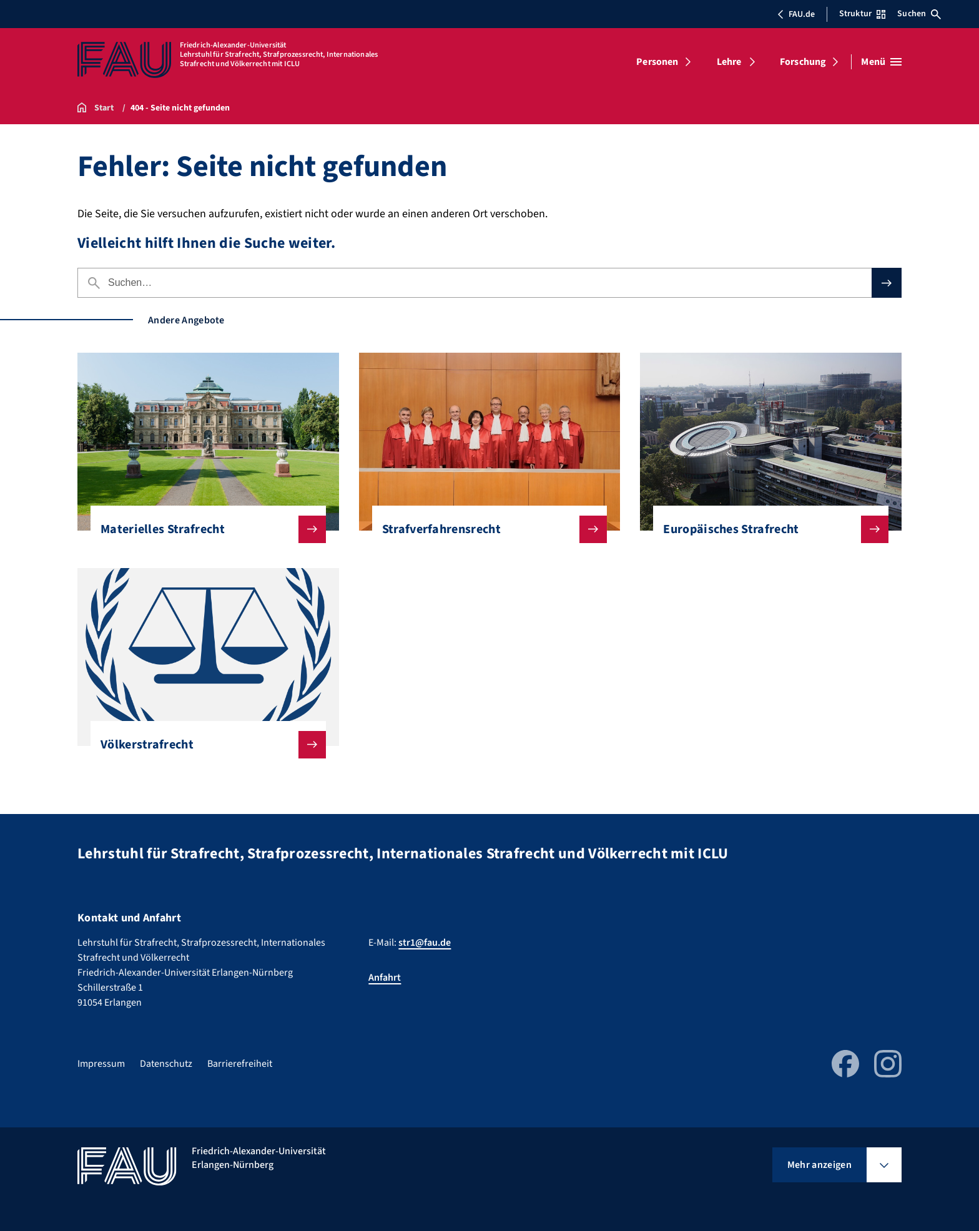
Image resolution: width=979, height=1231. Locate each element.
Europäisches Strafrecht (765, 529)
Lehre (729, 62)
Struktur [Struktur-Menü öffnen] (862, 13)
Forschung (803, 62)
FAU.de (796, 14)
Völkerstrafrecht (203, 744)
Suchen (919, 13)
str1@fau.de (424, 942)
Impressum (101, 1064)
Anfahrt (384, 977)
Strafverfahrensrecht (485, 529)
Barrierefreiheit (239, 1064)
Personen (657, 62)
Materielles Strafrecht (203, 529)
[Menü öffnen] (881, 62)
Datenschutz (166, 1064)
